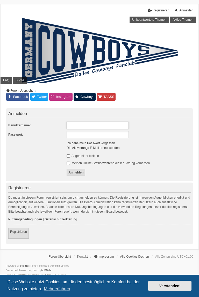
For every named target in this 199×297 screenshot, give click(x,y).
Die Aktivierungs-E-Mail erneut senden (93, 148)
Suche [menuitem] (20, 80)
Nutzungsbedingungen (25, 219)
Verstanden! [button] (170, 286)
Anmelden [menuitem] (184, 10)
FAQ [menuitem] (6, 80)
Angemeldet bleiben (83, 156)
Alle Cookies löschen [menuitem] (134, 256)
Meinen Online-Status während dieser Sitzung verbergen (108, 163)
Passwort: (15, 134)
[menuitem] (104, 256)
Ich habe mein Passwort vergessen (91, 143)
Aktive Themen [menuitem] (183, 19)
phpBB (24, 265)
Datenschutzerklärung (61, 219)
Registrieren (18, 232)
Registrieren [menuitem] (158, 10)
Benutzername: (19, 125)
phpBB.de (45, 270)
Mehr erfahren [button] (57, 289)
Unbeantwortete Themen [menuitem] (149, 19)
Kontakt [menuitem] (82, 256)
